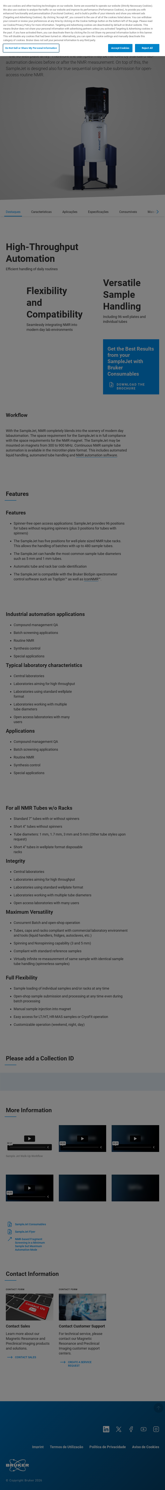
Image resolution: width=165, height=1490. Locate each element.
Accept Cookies (120, 48)
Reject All (147, 48)
